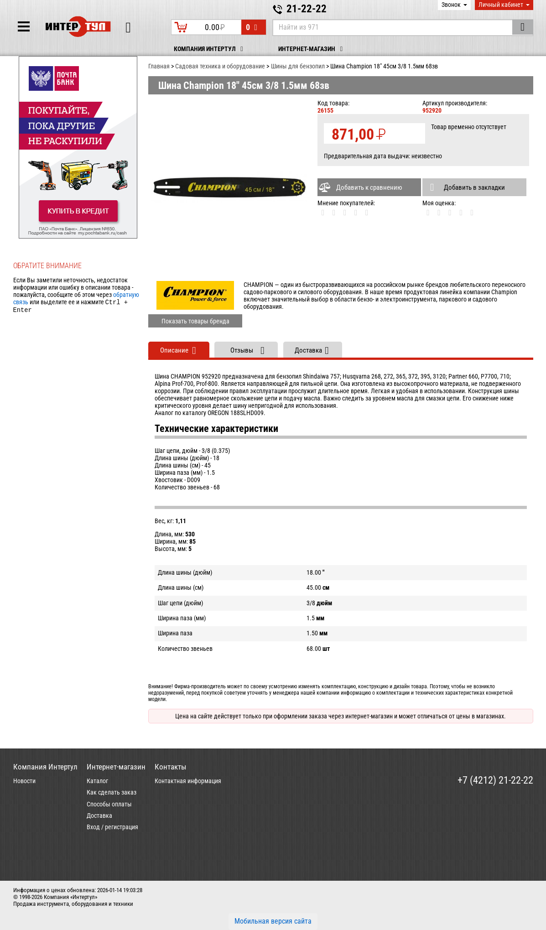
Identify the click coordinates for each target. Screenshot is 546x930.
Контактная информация (188, 781)
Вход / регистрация (112, 827)
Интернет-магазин (312, 49)
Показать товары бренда (195, 321)
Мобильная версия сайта (273, 921)
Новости (24, 781)
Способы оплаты (109, 804)
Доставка (99, 815)
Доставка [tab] (308, 350)
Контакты (171, 766)
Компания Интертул (210, 49)
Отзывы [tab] (241, 350)
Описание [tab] (174, 350)
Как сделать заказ (111, 792)
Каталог (97, 781)
